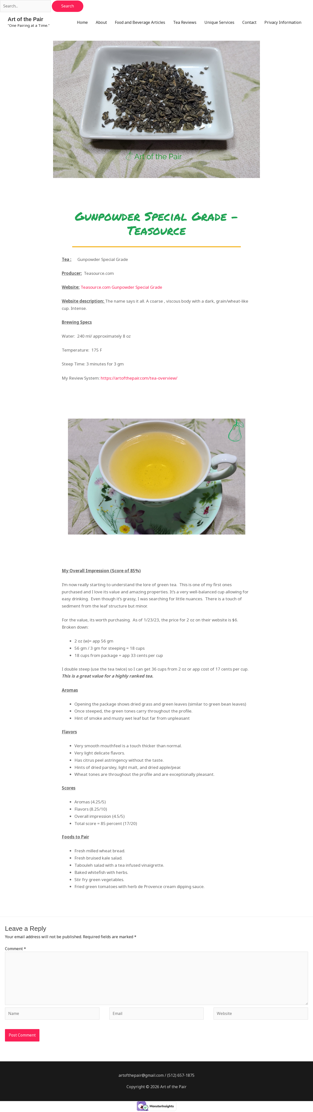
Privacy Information (282, 22)
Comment (15, 949)
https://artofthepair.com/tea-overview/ (139, 378)
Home (82, 22)
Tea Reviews (184, 22)
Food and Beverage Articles (140, 22)
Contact (249, 22)
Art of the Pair (26, 19)
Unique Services (219, 22)
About (101, 22)
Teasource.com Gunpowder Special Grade (121, 287)
